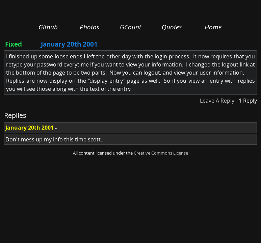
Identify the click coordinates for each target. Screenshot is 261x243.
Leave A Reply (217, 100)
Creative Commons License (161, 153)
